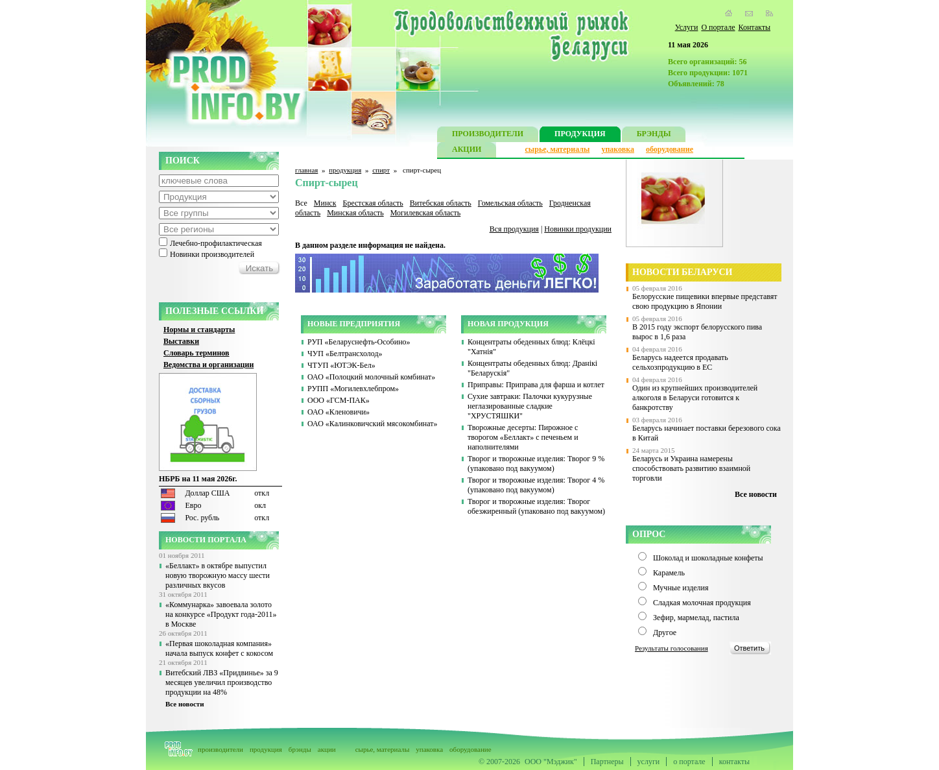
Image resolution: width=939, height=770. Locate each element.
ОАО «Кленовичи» (338, 411)
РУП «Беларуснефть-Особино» (358, 341)
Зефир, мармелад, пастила (696, 617)
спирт (381, 170)
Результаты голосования (671, 648)
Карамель (669, 572)
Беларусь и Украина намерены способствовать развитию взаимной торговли (691, 468)
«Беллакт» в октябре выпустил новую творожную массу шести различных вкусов (217, 575)
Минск (325, 203)
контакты (734, 761)
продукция (345, 170)
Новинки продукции (578, 229)
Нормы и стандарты (199, 329)
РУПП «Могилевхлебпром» (353, 388)
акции (327, 749)
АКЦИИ (466, 151)
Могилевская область (425, 212)
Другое (664, 632)
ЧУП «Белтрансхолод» (345, 353)
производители (220, 749)
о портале (689, 761)
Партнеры (607, 761)
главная (306, 170)
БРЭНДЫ (654, 135)
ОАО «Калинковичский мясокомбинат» (372, 423)
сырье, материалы (557, 149)
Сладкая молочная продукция (702, 602)
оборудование (669, 149)
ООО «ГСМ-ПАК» (338, 400)
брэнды (300, 749)
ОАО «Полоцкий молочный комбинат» (371, 376)
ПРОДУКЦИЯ (580, 135)
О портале (718, 27)
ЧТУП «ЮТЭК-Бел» (341, 365)
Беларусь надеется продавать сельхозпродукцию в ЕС (680, 362)
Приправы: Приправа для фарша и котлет (536, 384)
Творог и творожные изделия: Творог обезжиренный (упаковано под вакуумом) (536, 506)
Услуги (686, 27)
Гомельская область (510, 203)
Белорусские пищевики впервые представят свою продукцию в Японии (705, 301)
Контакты (754, 27)
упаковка (617, 149)
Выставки (181, 341)
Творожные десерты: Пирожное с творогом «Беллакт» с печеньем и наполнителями (523, 437)
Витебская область (440, 203)
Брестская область (372, 203)
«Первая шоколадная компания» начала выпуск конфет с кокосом (219, 648)
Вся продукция (514, 229)
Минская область (355, 212)
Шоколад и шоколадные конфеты (708, 557)
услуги (648, 761)
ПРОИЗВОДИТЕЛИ (488, 135)
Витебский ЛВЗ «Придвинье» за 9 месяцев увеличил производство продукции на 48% (221, 682)
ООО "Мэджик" (551, 761)
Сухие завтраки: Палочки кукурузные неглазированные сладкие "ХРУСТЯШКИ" (530, 406)
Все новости (184, 704)
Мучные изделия (681, 587)
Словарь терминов (196, 352)
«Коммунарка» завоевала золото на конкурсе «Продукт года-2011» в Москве (220, 614)
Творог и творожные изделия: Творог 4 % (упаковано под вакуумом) (536, 484)
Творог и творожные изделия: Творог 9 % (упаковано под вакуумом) (536, 463)
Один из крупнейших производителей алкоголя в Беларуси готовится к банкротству (694, 397)
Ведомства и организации (208, 364)
